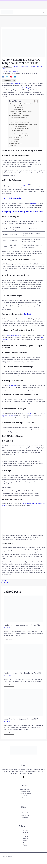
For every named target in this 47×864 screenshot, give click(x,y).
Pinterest (25, 843)
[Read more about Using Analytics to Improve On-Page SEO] (23, 702)
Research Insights (17, 113)
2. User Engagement (18, 107)
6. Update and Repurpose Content (21, 135)
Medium (25, 838)
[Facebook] (3, 76)
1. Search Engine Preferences (20, 105)
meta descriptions (10, 415)
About (25, 811)
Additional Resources (15, 143)
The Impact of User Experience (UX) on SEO (22, 625)
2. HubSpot (15, 141)
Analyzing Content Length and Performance (21, 111)
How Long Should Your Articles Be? (19, 115)
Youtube (25, 832)
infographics (13, 385)
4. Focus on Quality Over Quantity (21, 122)
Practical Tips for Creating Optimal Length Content (23, 124)
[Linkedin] (15, 76)
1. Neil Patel (16, 139)
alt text (31, 415)
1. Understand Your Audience (20, 117)
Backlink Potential (12, 198)
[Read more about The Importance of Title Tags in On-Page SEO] (23, 656)
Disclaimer (25, 817)
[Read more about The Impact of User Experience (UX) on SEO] (23, 608)
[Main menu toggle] (44, 12)
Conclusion (13, 145)
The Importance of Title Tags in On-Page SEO (23, 673)
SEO (25, 796)
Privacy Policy (25, 815)
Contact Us (25, 813)
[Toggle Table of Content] (35, 101)
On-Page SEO (17, 66)
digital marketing (16, 83)
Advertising (25, 798)
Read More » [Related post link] (8, 639)
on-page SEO (27, 413)
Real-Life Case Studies (16, 137)
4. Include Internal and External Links (22, 132)
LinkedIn (25, 830)
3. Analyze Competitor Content (20, 121)
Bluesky (25, 840)
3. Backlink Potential (18, 109)
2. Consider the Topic (18, 119)
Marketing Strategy (25, 789)
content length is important (14, 335)
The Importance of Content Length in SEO (21, 103)
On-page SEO (7, 66)
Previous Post (5, 580)
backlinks (33, 203)
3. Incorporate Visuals (18, 130)
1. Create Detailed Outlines (19, 126)
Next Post (4, 582)
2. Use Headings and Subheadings (21, 128)
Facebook (25, 836)
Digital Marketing (25, 793)
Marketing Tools (25, 791)
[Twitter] (7, 76)
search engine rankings (22, 88)
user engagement (24, 185)
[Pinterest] (11, 76)
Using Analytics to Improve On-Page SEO (21, 719)
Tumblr (26, 845)
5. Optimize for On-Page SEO (20, 134)
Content (27, 314)
